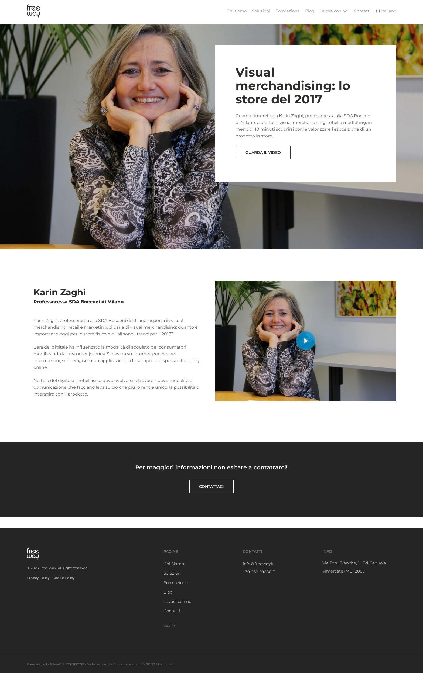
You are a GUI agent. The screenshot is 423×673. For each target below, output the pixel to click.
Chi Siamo (173, 563)
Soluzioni (172, 573)
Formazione (175, 582)
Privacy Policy (38, 578)
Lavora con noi (177, 601)
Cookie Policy (64, 578)
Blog (168, 592)
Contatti (171, 610)
